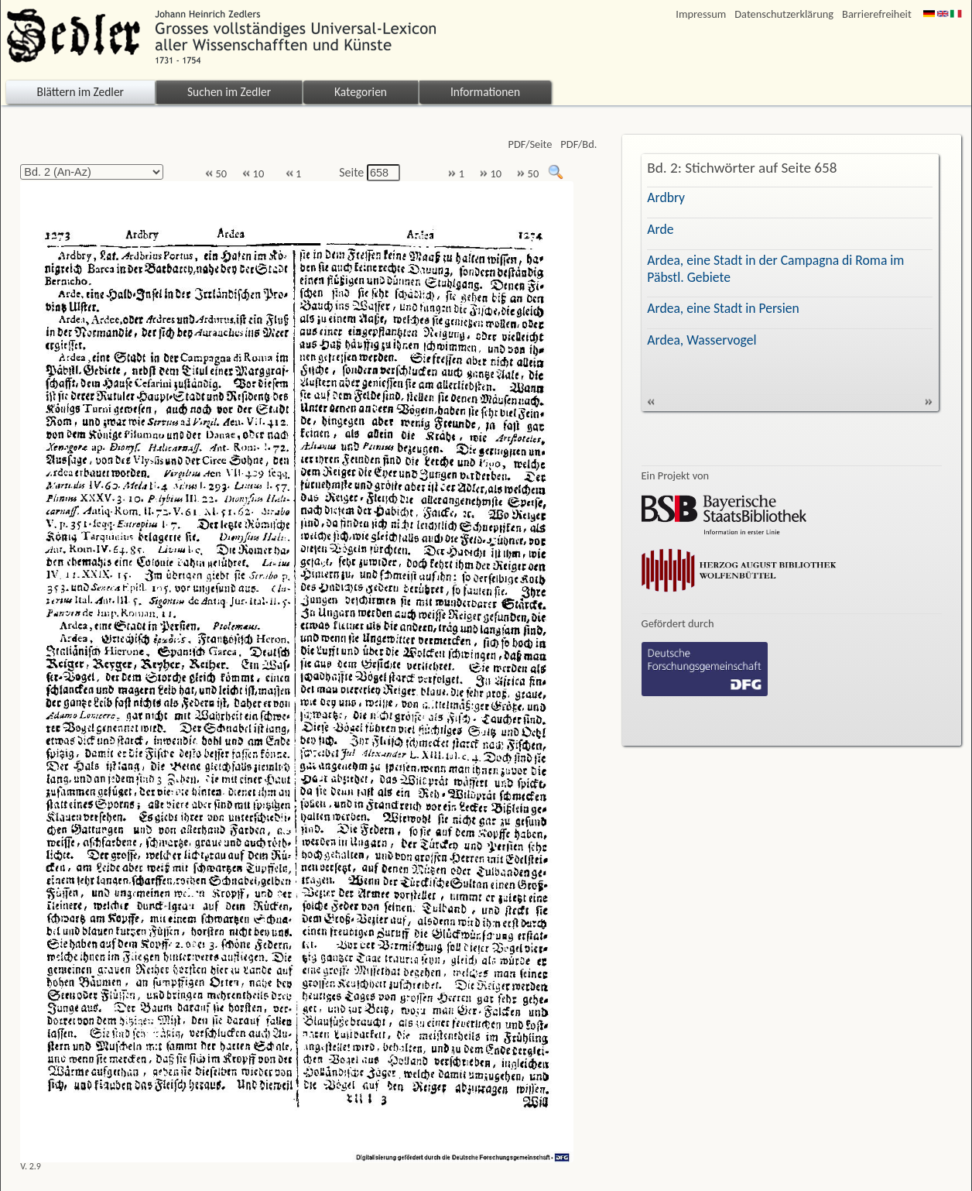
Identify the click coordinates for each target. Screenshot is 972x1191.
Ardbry (666, 197)
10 (253, 173)
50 (216, 173)
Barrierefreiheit (877, 14)
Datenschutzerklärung (783, 14)
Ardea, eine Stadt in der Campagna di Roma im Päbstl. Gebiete (775, 268)
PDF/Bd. (578, 144)
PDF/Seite (530, 144)
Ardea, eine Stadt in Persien (723, 308)
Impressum (701, 14)
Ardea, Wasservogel (701, 339)
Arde (660, 229)
